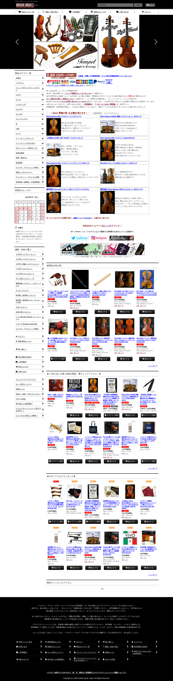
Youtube (87, 218)
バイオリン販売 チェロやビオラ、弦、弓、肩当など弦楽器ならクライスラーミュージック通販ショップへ (86, 673)
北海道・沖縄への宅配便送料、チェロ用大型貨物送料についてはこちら (105, 76)
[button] (17, 42)
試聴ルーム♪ (77, 218)
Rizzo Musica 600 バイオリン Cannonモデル (117, 138)
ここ (107, 226)
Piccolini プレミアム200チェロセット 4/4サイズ (118, 163)
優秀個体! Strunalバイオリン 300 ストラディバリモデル (67, 189)
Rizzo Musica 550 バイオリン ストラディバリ (63, 116)
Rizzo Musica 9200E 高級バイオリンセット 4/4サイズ (120, 116)
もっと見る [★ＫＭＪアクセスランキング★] (152, 575)
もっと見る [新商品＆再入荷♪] (152, 366)
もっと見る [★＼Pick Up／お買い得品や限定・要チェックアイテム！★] (152, 468)
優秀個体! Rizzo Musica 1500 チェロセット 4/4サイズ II (121, 189)
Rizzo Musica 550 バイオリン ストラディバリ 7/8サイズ (67, 163)
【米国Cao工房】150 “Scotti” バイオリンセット (64, 138)
